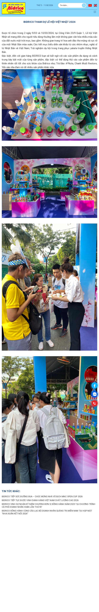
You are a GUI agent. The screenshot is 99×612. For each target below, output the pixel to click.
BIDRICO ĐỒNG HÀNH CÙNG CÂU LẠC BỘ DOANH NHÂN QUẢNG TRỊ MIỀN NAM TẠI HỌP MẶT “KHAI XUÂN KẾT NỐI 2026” (47, 512)
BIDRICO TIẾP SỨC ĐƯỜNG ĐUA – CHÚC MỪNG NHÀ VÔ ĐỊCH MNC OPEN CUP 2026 (42, 496)
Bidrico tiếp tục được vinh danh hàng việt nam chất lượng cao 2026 (40, 500)
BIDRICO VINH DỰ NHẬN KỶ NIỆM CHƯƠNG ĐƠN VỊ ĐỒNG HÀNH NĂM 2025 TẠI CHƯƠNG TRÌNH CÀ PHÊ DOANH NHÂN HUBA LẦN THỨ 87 (48, 505)
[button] (94, 12)
